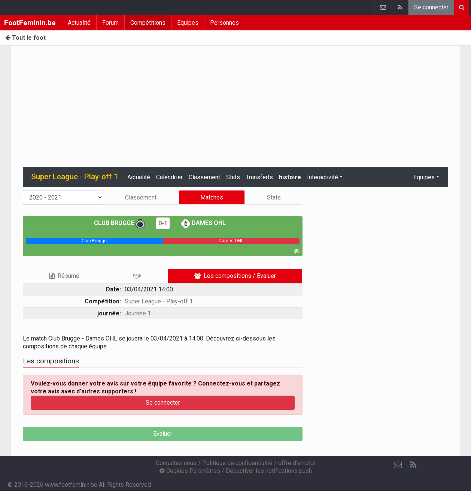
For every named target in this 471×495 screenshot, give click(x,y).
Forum (110, 22)
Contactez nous (176, 462)
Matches (211, 197)
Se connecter (431, 7)
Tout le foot (25, 37)
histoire (290, 177)
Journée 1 (138, 313)
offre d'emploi (296, 462)
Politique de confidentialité (237, 462)
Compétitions (147, 22)
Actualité (79, 22)
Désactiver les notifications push (269, 470)
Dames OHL (203, 222)
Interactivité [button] (322, 177)
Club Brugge (119, 222)
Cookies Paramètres (189, 470)
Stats (233, 177)
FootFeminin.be (30, 22)
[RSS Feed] (412, 465)
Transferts (259, 177)
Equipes (187, 22)
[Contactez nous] (398, 465)
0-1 (162, 223)
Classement (204, 177)
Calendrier (169, 177)
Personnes (224, 22)
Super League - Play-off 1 (159, 301)
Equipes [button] (424, 177)
